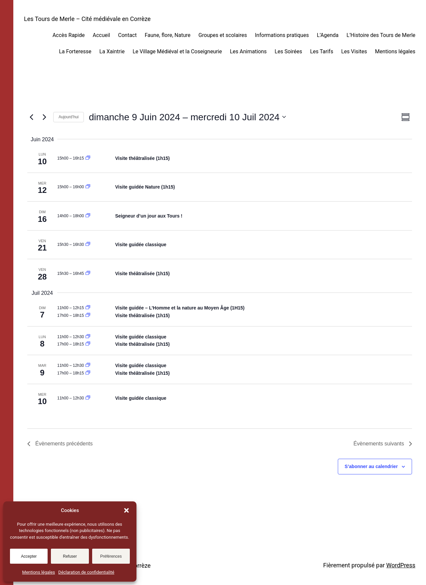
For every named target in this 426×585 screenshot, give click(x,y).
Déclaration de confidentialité (86, 572)
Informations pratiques (282, 35)
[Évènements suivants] (44, 117)
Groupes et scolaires (222, 35)
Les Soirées (288, 51)
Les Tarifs (321, 51)
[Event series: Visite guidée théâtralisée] (88, 158)
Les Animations (248, 51)
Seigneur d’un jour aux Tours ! (148, 216)
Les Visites (354, 51)
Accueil (101, 35)
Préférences (111, 556)
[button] (126, 510)
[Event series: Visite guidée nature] (88, 187)
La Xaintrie (112, 51)
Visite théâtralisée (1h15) (142, 158)
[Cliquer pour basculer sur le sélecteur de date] (187, 117)
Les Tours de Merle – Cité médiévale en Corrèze (87, 18)
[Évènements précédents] (31, 117)
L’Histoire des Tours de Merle (380, 35)
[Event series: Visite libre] (88, 216)
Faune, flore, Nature (168, 35)
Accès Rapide (69, 35)
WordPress (400, 565)
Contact (127, 35)
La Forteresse (75, 51)
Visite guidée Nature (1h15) (145, 187)
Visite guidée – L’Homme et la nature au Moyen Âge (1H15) (180, 307)
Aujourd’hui (69, 117)
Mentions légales (38, 572)
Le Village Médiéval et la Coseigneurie (177, 51)
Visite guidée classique (140, 244)
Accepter (29, 556)
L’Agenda (327, 35)
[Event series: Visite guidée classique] (88, 244)
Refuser (70, 556)
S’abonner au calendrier (371, 466)
